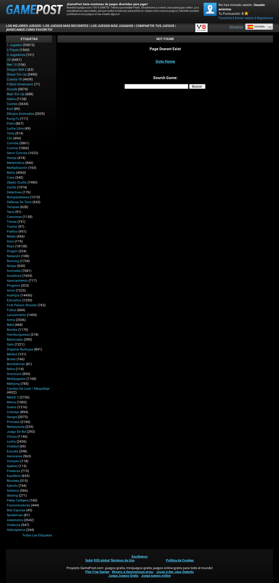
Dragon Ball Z (17, 69)
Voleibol (13, 446)
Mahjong (13, 384)
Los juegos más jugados (112, 26)
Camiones (14, 217)
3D (9, 60)
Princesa (13, 422)
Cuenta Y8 (14, 79)
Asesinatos (15, 520)
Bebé (10, 325)
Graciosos (14, 374)
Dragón (12, 251)
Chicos (12, 436)
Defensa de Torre (19, 202)
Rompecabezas (18, 197)
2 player (13, 50)
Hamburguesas (18, 334)
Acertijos (13, 295)
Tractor (12, 227)
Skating (12, 495)
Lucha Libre (15, 128)
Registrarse (265, 18)
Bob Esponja (16, 510)
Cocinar (12, 148)
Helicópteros (16, 530)
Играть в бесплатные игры (132, 572)
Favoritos (225, 18)
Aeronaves (14, 456)
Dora (10, 241)
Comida (13, 143)
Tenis (10, 212)
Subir (89, 560)
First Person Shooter (22, 305)
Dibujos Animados (20, 114)
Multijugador (16, 379)
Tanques (13, 207)
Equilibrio (14, 476)
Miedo (11, 236)
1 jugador (14, 45)
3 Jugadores (16, 55)
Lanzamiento (16, 315)
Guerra (12, 407)
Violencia (13, 525)
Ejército (12, 486)
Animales (14, 271)
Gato (10, 344)
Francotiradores (18, 505)
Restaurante (16, 427)
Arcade (12, 89)
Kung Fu (13, 119)
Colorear (13, 412)
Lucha (11, 441)
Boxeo (11, 359)
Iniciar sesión (244, 18)
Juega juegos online (156, 576)
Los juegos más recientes (65, 26)
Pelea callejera (18, 500)
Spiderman (15, 515)
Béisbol (12, 354)
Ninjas (11, 266)
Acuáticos (14, 276)
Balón (11, 173)
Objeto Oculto (17, 182)
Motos (11, 402)
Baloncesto (15, 339)
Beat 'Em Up (16, 94)
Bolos (11, 369)
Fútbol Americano (20, 84)
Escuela (12, 451)
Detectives (14, 192)
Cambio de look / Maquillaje (28, 388)
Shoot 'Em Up (17, 74)
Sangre (12, 417)
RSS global (102, 560)
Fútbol (11, 310)
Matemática (16, 163)
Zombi (11, 187)
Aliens (11, 99)
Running (13, 261)
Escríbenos (140, 556)
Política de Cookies (180, 560)
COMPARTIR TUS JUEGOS (155, 26)
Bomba (12, 330)
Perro (11, 123)
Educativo (14, 300)
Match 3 (13, 397)
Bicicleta (13, 481)
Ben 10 (12, 65)
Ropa (10, 246)
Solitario (13, 490)
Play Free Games (97, 572)
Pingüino (13, 285)
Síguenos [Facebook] (236, 27)
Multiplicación (17, 168)
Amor (11, 290)
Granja (12, 158)
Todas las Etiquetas (37, 535)
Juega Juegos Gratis (123, 576)
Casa (10, 177)
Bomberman (16, 364)
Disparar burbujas (20, 349)
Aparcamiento (17, 281)
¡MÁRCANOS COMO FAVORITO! (29, 30)
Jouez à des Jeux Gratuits (175, 572)
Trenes (12, 222)
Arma (11, 320)
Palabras (13, 471)
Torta (10, 133)
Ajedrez (12, 466)
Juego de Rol (16, 432)
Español (256, 27)
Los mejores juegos (23, 26)
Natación (13, 256)
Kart (10, 109)
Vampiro (13, 461)
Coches (12, 104)
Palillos (12, 231)
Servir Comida (17, 153)
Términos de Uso (122, 560)
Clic (9, 138)
